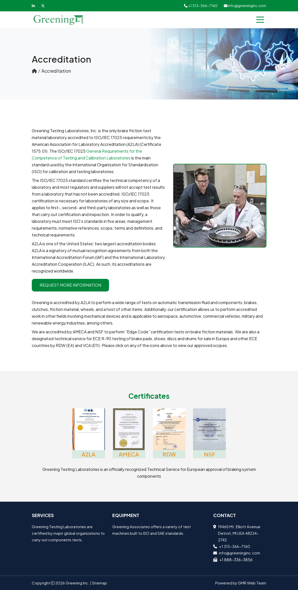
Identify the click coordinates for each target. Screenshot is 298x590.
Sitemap (99, 582)
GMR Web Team (252, 582)
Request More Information (70, 285)
